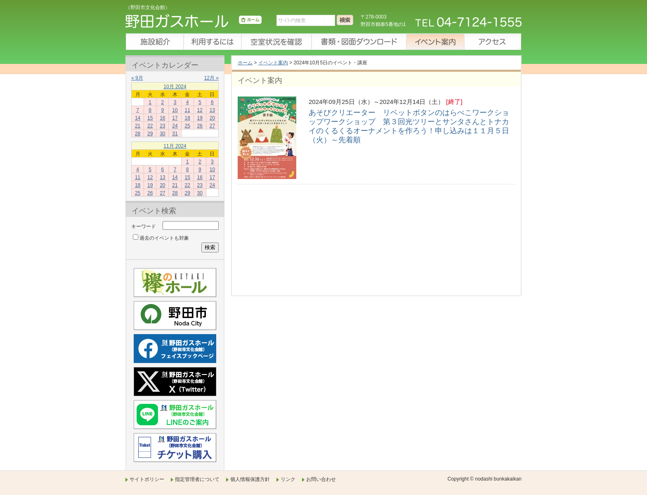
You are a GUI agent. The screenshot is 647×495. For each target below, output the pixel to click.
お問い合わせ (321, 479)
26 (200, 126)
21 (137, 126)
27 (212, 126)
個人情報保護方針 (250, 479)
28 (137, 134)
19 (200, 118)
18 (187, 118)
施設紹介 (154, 41)
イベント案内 (435, 41)
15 (150, 118)
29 (150, 134)
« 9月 (137, 78)
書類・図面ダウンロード (358, 41)
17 (174, 118)
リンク (288, 479)
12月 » (211, 78)
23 (162, 126)
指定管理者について (197, 479)
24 (174, 126)
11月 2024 (174, 146)
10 (174, 110)
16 (162, 118)
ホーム (245, 63)
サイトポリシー (147, 479)
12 (200, 110)
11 (187, 110)
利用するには (212, 41)
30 (162, 134)
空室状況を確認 (276, 41)
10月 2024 (174, 87)
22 (150, 126)
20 (212, 118)
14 (137, 118)
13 (212, 110)
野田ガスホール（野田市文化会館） (193, 22)
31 (174, 134)
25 (187, 126)
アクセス (493, 41)
